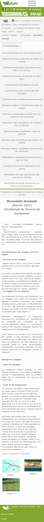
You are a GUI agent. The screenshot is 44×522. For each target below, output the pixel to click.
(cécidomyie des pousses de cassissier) (22, 150)
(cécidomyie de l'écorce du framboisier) (22, 184)
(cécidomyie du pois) (22, 85)
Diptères (14, 35)
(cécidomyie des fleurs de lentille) (21, 60)
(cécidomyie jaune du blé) (22, 99)
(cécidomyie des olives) (21, 167)
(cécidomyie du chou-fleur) (22, 77)
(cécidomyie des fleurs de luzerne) (22, 68)
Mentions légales (7, 514)
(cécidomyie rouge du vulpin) (22, 106)
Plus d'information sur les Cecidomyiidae (22, 53)
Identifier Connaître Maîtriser (32, 3)
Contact (4, 519)
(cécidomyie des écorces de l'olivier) (22, 175)
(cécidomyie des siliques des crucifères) (22, 124)
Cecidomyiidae (25, 35)
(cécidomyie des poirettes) (22, 92)
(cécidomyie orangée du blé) (22, 193)
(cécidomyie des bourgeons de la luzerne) (22, 115)
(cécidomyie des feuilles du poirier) (22, 141)
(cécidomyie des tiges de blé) (22, 158)
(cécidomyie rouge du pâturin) (22, 132)
